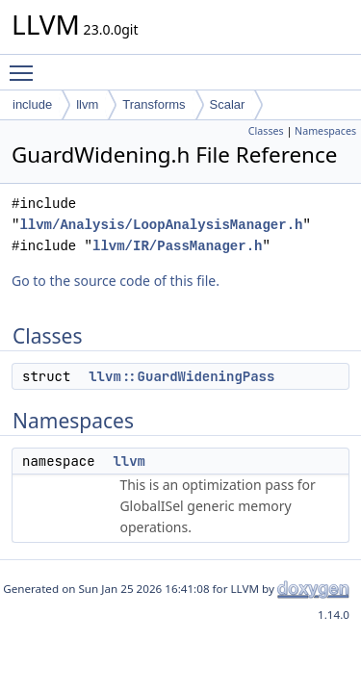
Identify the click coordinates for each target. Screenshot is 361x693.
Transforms (153, 104)
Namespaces (325, 131)
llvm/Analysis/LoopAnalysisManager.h (160, 225)
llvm (87, 104)
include (32, 104)
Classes (266, 131)
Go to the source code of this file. (115, 280)
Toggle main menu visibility (26, 64)
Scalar (227, 104)
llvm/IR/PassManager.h (177, 246)
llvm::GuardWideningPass (181, 376)
